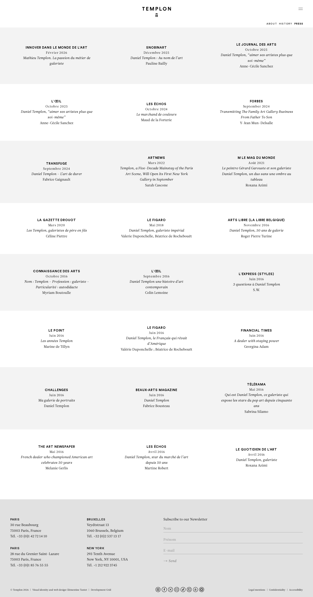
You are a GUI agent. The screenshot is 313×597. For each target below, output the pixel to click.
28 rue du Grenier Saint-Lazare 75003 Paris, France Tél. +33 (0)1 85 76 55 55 (34, 557)
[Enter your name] (233, 529)
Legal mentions (257, 590)
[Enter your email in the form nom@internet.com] (233, 551)
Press (298, 24)
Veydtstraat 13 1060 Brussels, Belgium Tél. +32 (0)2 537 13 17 (105, 528)
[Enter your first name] (233, 540)
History (285, 24)
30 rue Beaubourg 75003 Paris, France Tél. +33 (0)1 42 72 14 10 (28, 528)
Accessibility (296, 590)
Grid (108, 590)
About (271, 24)
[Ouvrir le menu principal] (300, 8)
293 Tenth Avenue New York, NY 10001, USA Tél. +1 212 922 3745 (107, 557)
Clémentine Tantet (77, 590)
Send (170, 561)
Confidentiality (277, 590)
